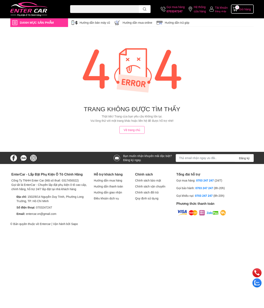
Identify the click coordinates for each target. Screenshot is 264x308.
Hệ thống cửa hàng (200, 9)
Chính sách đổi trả (147, 192)
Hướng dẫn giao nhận (108, 192)
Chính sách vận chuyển (150, 186)
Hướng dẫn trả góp (177, 22)
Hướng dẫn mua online (137, 22)
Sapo (74, 224)
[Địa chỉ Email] (215, 158)
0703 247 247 (205, 180)
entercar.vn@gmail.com (41, 213)
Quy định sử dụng (146, 198)
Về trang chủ (132, 130)
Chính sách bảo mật (148, 180)
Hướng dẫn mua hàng (108, 180)
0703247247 (174, 11)
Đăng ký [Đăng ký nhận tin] (244, 158)
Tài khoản (221, 7)
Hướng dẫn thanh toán (108, 186)
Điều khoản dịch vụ (106, 198)
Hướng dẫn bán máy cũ (95, 22)
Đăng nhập (220, 11)
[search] (145, 9)
